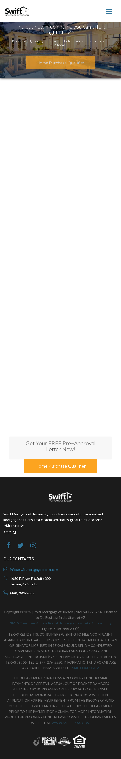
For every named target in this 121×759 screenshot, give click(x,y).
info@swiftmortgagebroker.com (34, 570)
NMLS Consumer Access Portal (34, 623)
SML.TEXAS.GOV (85, 668)
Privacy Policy (71, 623)
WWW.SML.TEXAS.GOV (71, 723)
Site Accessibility (98, 623)
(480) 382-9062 (22, 593)
